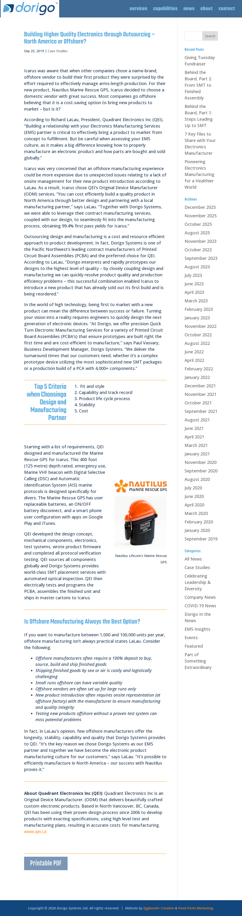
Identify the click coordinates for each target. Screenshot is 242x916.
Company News (200, 597)
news (188, 10)
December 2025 (200, 207)
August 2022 (197, 343)
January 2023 (197, 318)
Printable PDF (46, 863)
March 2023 (196, 301)
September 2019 (201, 539)
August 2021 (197, 420)
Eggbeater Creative (158, 908)
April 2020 (194, 505)
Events (191, 637)
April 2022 (194, 360)
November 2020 (200, 462)
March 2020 (196, 513)
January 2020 (197, 530)
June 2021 (194, 428)
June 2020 (194, 496)
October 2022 (198, 335)
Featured (194, 646)
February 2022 (199, 369)
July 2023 (193, 275)
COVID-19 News (200, 605)
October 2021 (198, 403)
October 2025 (198, 224)
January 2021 (197, 454)
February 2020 (199, 522)
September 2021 (201, 411)
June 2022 (194, 352)
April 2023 (194, 292)
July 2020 (193, 488)
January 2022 (197, 377)
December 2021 (200, 386)
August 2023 (197, 267)
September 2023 (201, 258)
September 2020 (201, 471)
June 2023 (194, 284)
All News (193, 559)
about (206, 10)
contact (227, 10)
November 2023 (200, 241)
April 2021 (194, 437)
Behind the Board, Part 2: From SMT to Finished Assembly (198, 85)
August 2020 (197, 479)
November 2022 (200, 326)
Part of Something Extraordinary (198, 661)
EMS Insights (197, 629)
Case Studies (58, 51)
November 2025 (200, 215)
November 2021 (200, 394)
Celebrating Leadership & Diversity (198, 582)
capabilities (165, 10)
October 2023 (198, 250)
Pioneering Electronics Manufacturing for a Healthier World (199, 174)
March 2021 (196, 445)
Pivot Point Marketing (195, 908)
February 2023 (199, 309)
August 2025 (197, 232)
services (138, 10)
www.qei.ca (35, 831)
